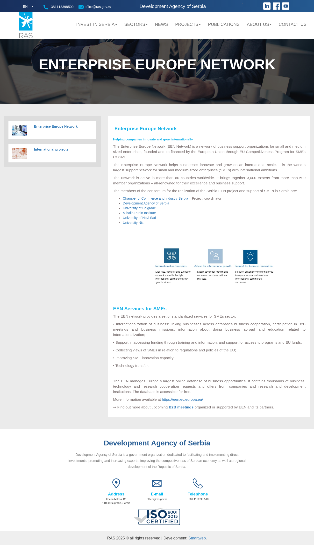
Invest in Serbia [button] (96, 24)
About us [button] (259, 24)
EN (25, 6)
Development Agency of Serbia (146, 203)
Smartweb (197, 538)
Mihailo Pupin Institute (139, 213)
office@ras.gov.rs (94, 7)
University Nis (133, 223)
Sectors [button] (136, 24)
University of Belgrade (139, 208)
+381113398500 (58, 7)
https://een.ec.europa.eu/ (182, 399)
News (161, 24)
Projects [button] (188, 24)
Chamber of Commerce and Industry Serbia (155, 198)
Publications (224, 24)
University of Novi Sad (139, 218)
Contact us (293, 24)
